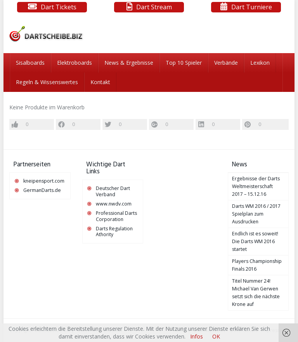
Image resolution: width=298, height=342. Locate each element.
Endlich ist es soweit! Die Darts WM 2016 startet (255, 241)
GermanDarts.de (42, 190)
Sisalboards (30, 62)
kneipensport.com (43, 181)
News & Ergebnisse (128, 62)
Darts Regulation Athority (114, 231)
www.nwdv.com (114, 203)
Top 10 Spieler (184, 62)
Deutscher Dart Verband (113, 191)
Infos (196, 336)
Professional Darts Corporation (116, 216)
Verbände (226, 62)
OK (216, 336)
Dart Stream (154, 7)
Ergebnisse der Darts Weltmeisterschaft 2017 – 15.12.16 (256, 186)
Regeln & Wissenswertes (47, 82)
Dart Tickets (58, 7)
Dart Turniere (251, 7)
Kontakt (100, 82)
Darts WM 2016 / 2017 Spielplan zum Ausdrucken (256, 214)
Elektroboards (74, 62)
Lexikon (260, 62)
